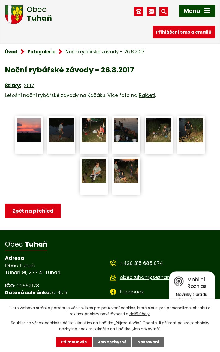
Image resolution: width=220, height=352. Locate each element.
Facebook (132, 291)
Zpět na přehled (32, 210)
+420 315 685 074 (141, 263)
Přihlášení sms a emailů (184, 32)
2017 (29, 85)
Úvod (11, 51)
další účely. (139, 314)
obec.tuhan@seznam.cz (149, 277)
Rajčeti (147, 95)
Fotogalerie (41, 51)
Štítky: (13, 85)
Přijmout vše (74, 342)
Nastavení (148, 342)
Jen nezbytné (112, 342)
